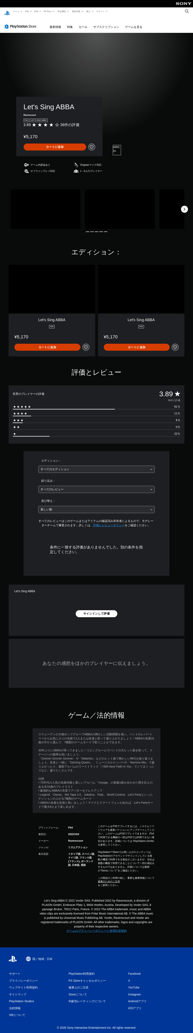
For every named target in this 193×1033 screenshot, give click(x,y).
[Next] (184, 205)
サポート (100, 11)
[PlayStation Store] (21, 22)
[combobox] (96, 465)
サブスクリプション (106, 23)
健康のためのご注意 (109, 877)
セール (83, 23)
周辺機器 (61, 11)
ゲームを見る (133, 23)
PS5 (27, 11)
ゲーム (16, 11)
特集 (70, 23)
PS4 (36, 11)
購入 (88, 11)
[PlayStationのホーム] (7, 11)
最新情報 (76, 11)
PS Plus (48, 11)
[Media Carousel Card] (45, 205)
